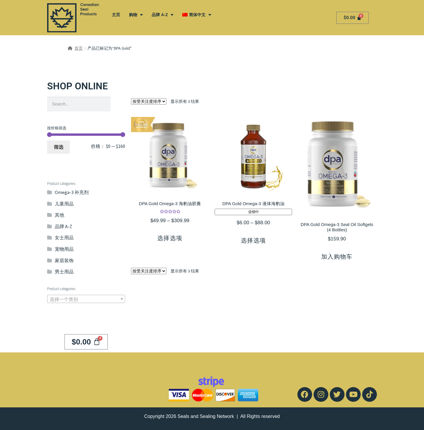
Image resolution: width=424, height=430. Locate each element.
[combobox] (86, 299)
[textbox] (86, 299)
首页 (78, 48)
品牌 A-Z (162, 15)
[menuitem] (196, 14)
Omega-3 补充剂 (72, 192)
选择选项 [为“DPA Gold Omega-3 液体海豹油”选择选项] (253, 240)
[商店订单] (148, 101)
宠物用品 (64, 249)
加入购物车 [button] (337, 256)
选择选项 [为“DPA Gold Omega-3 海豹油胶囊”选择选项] (170, 238)
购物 (136, 15)
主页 (116, 14)
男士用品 (64, 272)
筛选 (58, 147)
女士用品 (64, 237)
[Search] (117, 104)
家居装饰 (64, 260)
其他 (59, 215)
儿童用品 (64, 204)
